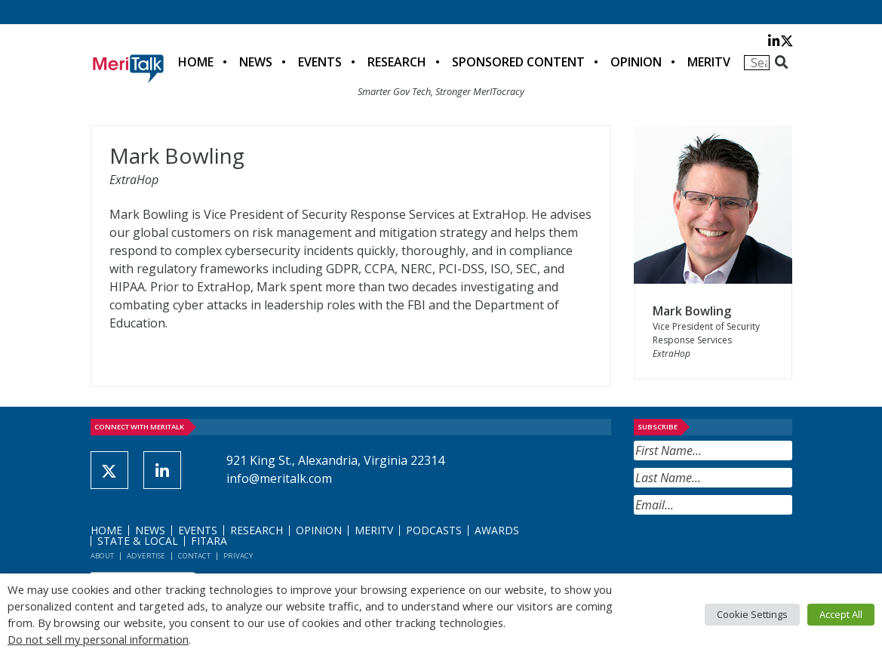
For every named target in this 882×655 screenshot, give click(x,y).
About (102, 556)
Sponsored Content (518, 62)
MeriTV (708, 62)
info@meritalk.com (279, 478)
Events (320, 62)
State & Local (137, 541)
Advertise (146, 556)
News (255, 62)
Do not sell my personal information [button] (98, 639)
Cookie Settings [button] (752, 614)
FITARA (209, 541)
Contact (194, 556)
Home (196, 62)
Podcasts (434, 530)
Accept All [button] (840, 614)
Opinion (636, 62)
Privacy (238, 556)
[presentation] (748, 551)
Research (396, 62)
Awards (497, 530)
